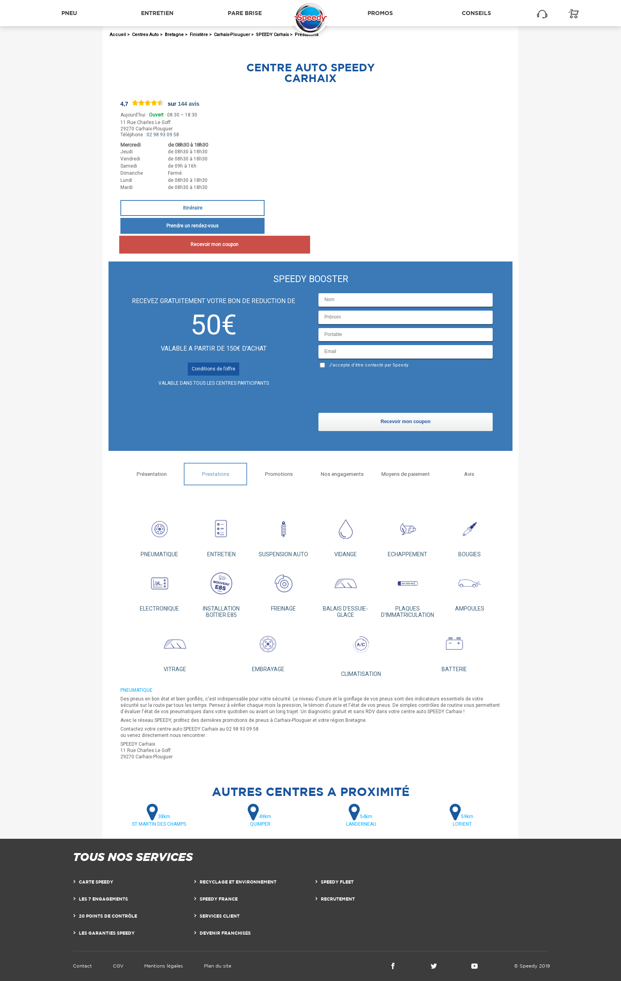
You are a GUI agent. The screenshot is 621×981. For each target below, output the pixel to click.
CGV (118, 965)
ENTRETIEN (221, 534)
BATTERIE (454, 649)
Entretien (157, 13)
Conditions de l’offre (213, 369)
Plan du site (217, 965)
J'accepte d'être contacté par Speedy (368, 365)
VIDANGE (345, 534)
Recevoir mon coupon (192, 244)
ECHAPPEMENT (408, 534)
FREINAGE (283, 588)
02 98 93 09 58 (163, 134)
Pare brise (245, 13)
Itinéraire (192, 208)
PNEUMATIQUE (159, 534)
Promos (380, 13)
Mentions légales (163, 965)
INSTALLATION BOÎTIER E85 (221, 591)
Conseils (476, 13)
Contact (82, 965)
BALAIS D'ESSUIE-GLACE (345, 591)
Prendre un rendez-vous (192, 226)
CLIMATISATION (361, 651)
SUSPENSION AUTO (283, 534)
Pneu (69, 13)
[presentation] (378, 392)
